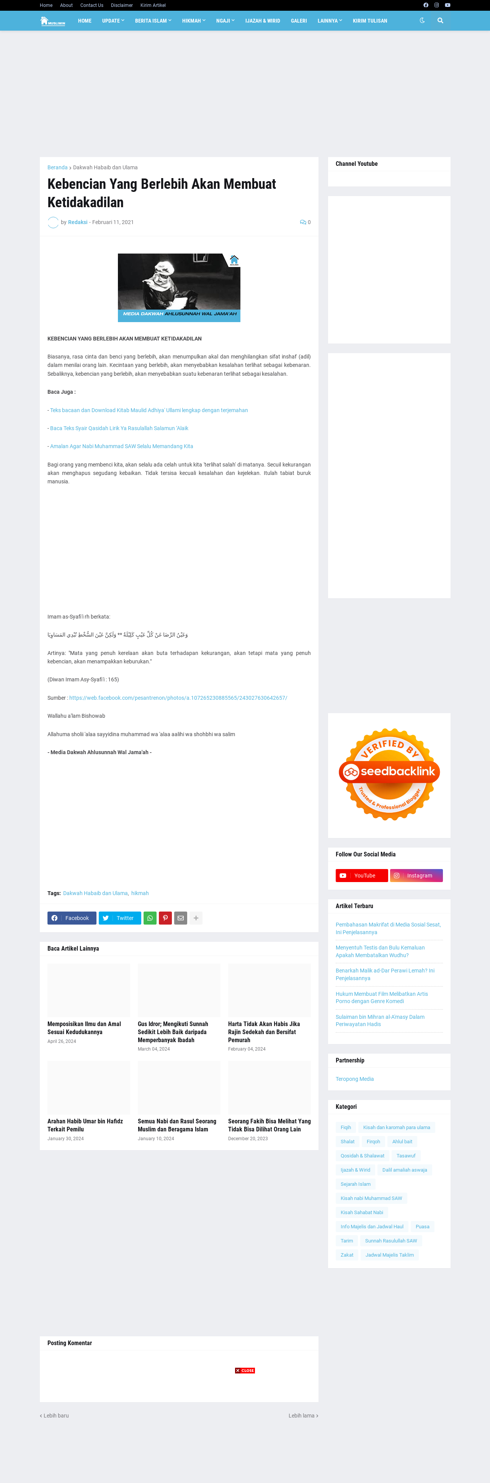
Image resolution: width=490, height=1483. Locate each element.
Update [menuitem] (111, 21)
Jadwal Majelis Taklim (390, 1255)
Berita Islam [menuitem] (151, 21)
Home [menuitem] (84, 21)
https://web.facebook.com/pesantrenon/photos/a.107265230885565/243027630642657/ (178, 698)
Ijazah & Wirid (355, 1170)
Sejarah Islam (356, 1184)
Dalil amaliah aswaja (404, 1170)
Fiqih (346, 1127)
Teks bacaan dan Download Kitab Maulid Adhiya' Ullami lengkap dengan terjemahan (149, 410)
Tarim (347, 1241)
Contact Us (91, 5)
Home (46, 5)
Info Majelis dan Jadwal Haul (372, 1226)
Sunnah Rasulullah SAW (391, 1241)
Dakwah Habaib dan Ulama (105, 167)
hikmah (140, 893)
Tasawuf (406, 1156)
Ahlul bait (402, 1141)
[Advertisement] (245, 93)
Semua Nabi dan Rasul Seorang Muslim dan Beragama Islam (177, 1125)
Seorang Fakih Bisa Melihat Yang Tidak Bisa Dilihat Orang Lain (269, 1125)
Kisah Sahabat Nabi (362, 1212)
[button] (422, 21)
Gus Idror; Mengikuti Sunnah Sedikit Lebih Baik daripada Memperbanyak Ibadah (173, 1032)
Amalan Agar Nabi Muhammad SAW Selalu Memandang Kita (121, 446)
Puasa (423, 1226)
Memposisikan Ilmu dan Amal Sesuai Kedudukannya (84, 1028)
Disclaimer (122, 5)
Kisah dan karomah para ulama (396, 1127)
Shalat (347, 1141)
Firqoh (373, 1141)
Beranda (57, 167)
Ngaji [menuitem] (223, 21)
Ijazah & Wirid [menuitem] (262, 21)
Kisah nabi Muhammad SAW (371, 1198)
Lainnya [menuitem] (328, 21)
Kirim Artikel (153, 5)
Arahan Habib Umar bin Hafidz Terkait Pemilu (85, 1125)
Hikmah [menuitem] (191, 21)
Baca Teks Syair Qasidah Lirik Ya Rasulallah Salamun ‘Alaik (119, 428)
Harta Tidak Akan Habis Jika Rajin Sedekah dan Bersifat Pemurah (264, 1032)
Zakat (347, 1255)
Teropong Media (355, 1079)
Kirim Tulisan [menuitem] (370, 21)
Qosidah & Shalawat (362, 1156)
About (66, 5)
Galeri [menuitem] (299, 21)
